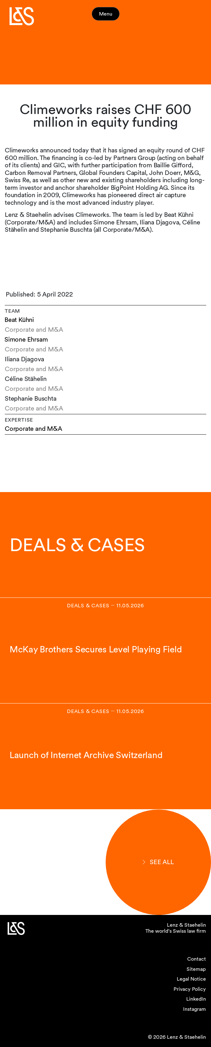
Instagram (194, 1009)
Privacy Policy (190, 989)
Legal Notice (191, 979)
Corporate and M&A (33, 428)
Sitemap (196, 969)
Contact (196, 959)
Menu (105, 14)
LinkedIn (196, 999)
